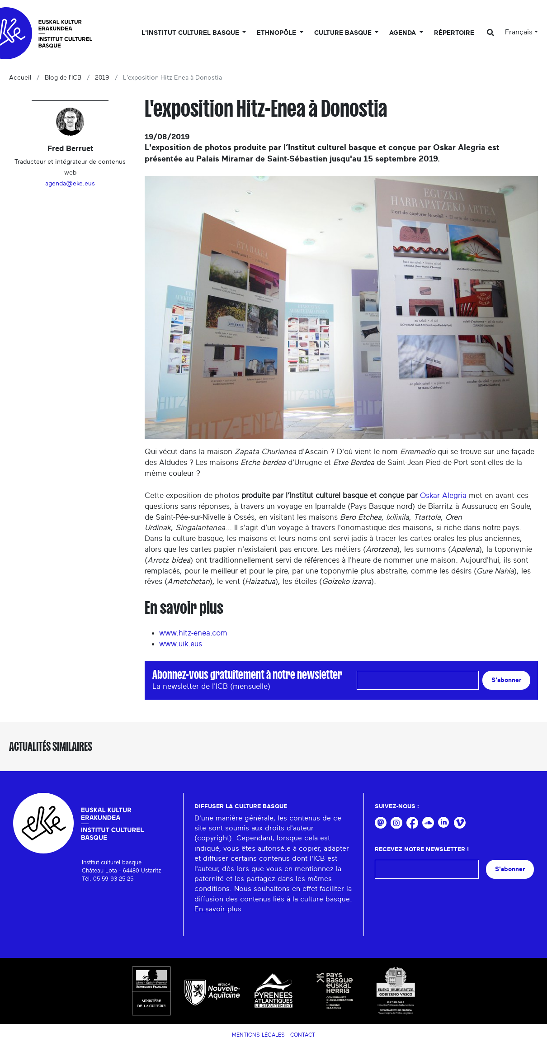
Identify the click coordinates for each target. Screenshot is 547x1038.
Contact (302, 1035)
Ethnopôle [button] (277, 33)
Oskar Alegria (443, 495)
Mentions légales (258, 1035)
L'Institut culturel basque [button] (191, 33)
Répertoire (454, 33)
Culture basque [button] (343, 33)
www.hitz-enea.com (193, 633)
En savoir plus (217, 909)
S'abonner (506, 680)
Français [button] (519, 32)
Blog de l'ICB (63, 78)
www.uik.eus (180, 644)
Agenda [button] (403, 33)
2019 (102, 78)
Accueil (20, 78)
